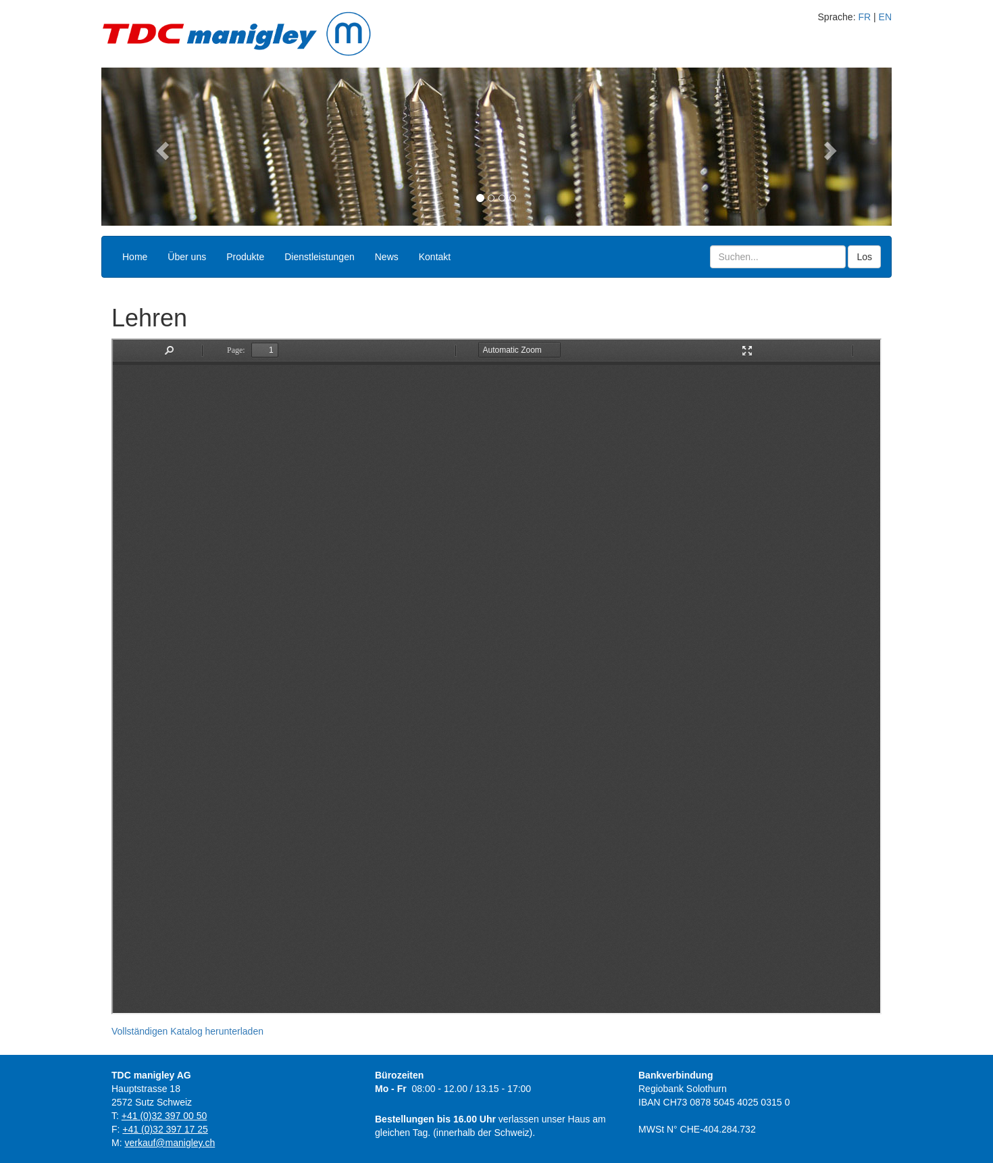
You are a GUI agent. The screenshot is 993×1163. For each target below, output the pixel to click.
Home (134, 256)
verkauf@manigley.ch (169, 1142)
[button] (160, 147)
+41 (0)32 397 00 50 (164, 1115)
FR (864, 16)
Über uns (187, 256)
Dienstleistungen (319, 256)
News (387, 256)
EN (885, 16)
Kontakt (435, 256)
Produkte (245, 256)
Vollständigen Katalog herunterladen (187, 1031)
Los (864, 256)
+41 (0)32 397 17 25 (165, 1129)
